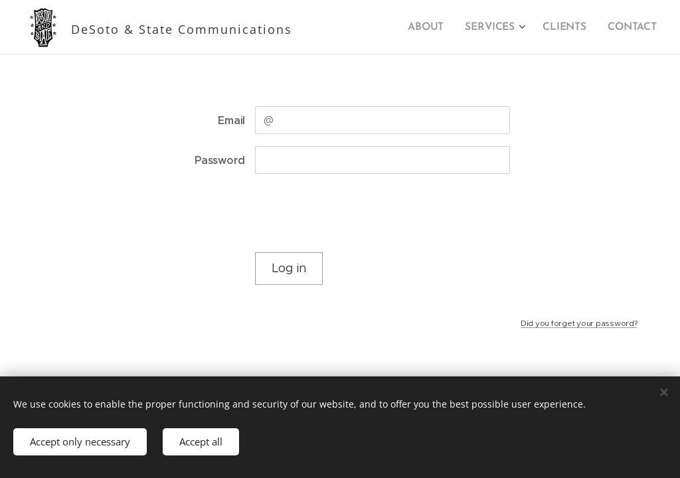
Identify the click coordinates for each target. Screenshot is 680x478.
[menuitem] (433, 27)
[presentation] (355, 213)
